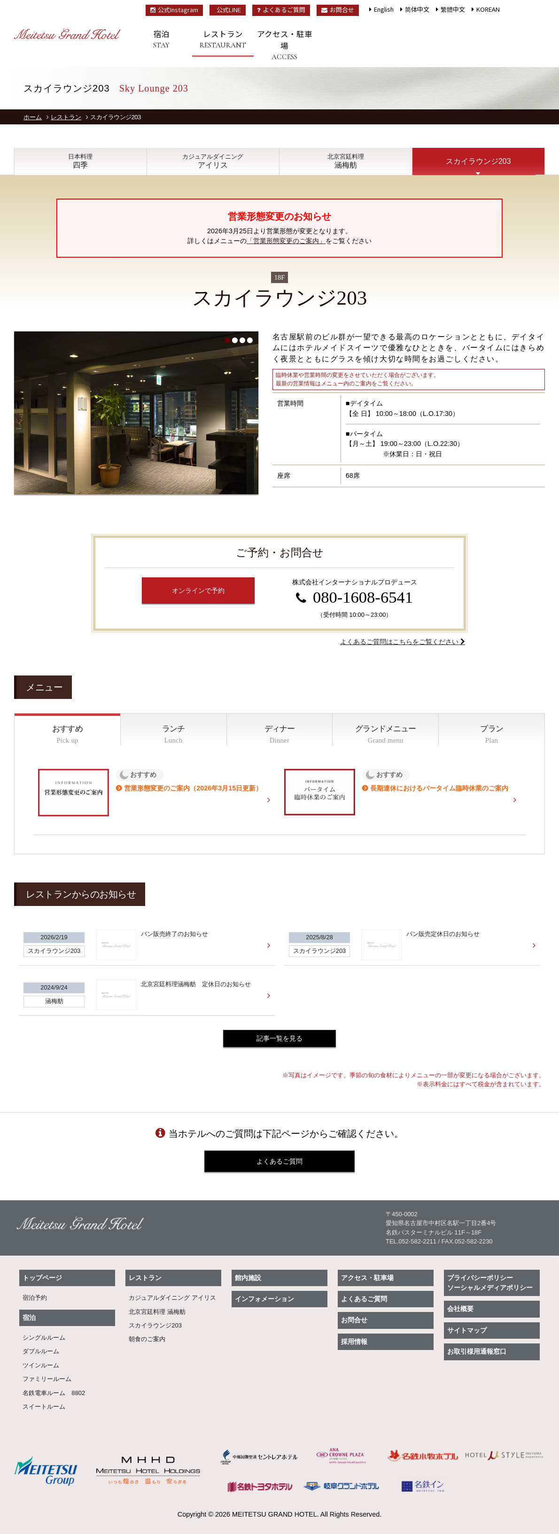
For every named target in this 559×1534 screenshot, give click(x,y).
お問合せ (337, 9)
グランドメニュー (385, 734)
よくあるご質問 (281, 9)
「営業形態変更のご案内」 (286, 241)
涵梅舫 (345, 161)
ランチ (173, 734)
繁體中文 (453, 9)
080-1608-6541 (363, 597)
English (384, 9)
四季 (80, 161)
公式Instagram (174, 9)
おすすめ (67, 734)
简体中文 (417, 9)
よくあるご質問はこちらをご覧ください (400, 641)
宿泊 (161, 39)
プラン (491, 734)
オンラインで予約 (198, 590)
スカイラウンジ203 (478, 161)
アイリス (213, 161)
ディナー (279, 734)
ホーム (32, 117)
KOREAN (488, 9)
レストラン (223, 39)
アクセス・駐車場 (284, 45)
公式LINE (229, 9)
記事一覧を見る (279, 1038)
